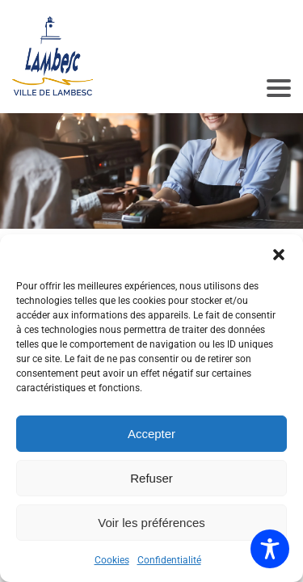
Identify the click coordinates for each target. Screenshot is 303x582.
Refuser (151, 478)
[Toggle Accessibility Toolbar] (270, 549)
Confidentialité (169, 560)
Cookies (112, 560)
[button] (279, 255)
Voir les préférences (151, 522)
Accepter (151, 434)
